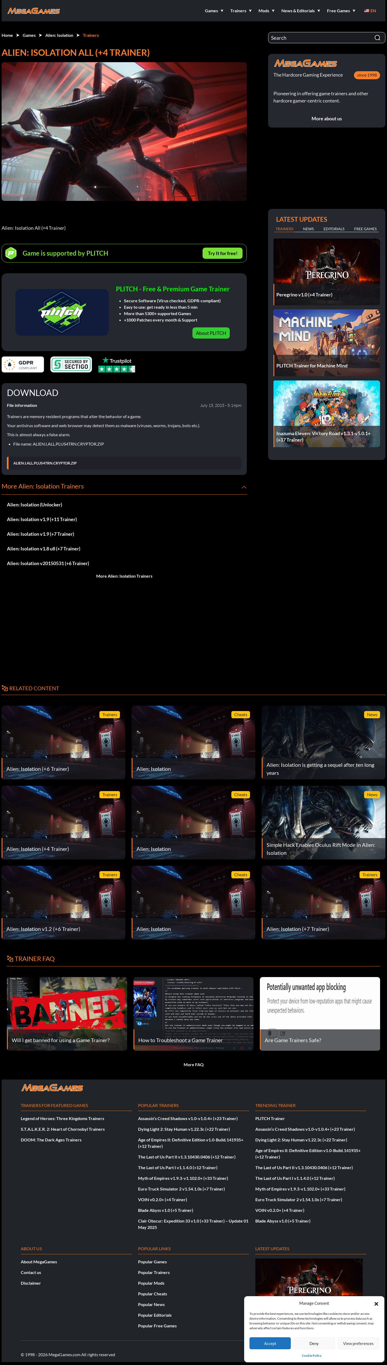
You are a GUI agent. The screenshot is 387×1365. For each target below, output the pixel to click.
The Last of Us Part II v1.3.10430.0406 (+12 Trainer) (187, 1156)
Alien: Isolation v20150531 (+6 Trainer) (48, 563)
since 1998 (367, 74)
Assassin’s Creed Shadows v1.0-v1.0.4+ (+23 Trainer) (188, 1118)
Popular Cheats (152, 1293)
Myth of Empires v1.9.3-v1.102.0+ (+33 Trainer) (183, 1178)
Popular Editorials (155, 1315)
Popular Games (152, 1261)
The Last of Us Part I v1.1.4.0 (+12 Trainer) (177, 1167)
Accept (270, 1343)
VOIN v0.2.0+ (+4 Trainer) (162, 1199)
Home (7, 35)
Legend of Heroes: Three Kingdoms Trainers (62, 1118)
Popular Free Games (157, 1325)
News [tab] (308, 229)
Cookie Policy (311, 1356)
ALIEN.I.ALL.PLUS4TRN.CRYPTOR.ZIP (45, 463)
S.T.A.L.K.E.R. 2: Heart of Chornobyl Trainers (63, 1129)
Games (29, 35)
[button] (376, 1303)
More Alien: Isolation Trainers (124, 575)
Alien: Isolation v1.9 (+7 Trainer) (40, 534)
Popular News (151, 1304)
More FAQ (194, 1064)
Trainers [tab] (284, 229)
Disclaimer (31, 1282)
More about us (327, 118)
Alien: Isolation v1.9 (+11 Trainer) (42, 519)
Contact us (31, 1272)
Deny (314, 1343)
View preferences (358, 1343)
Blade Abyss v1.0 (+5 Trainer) (165, 1210)
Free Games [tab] (365, 229)
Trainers (91, 35)
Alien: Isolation (59, 35)
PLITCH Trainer (270, 1118)
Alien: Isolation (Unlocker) (34, 504)
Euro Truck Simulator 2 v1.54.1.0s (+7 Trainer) (181, 1188)
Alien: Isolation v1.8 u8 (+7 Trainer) (43, 548)
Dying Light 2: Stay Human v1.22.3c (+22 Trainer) (184, 1129)
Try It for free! (222, 253)
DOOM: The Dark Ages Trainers (51, 1139)
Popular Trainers (154, 1272)
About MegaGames (39, 1261)
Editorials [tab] (334, 229)
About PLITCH (211, 333)
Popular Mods (151, 1282)
